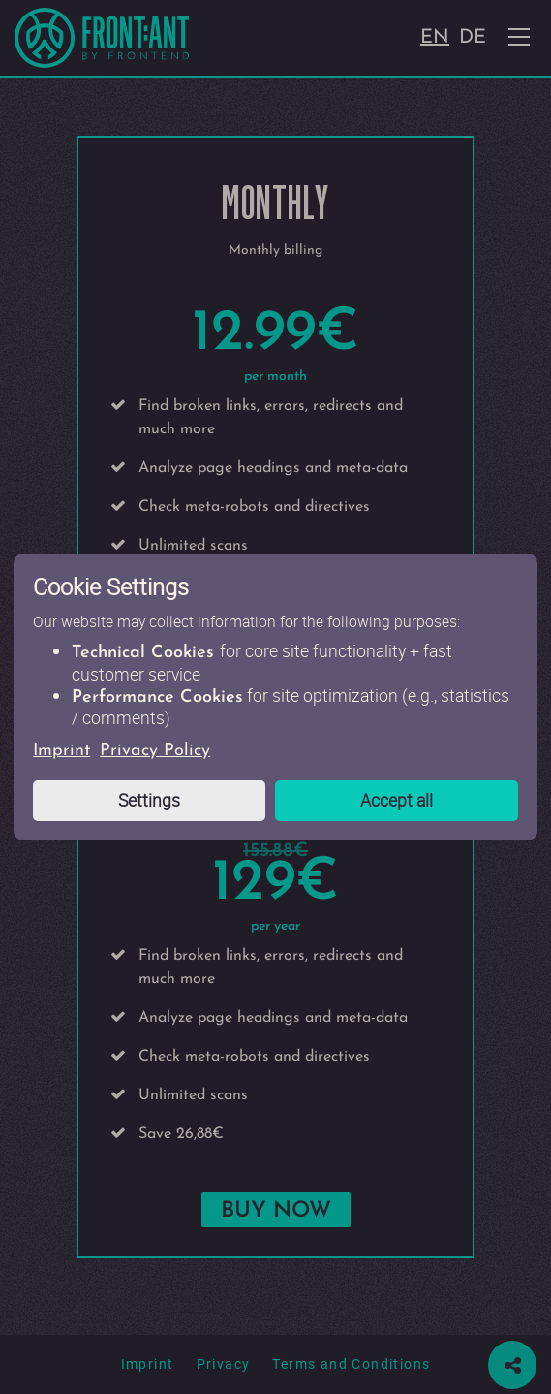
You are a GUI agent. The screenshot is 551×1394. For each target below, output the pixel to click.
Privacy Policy (155, 751)
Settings (149, 799)
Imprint (61, 751)
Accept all (396, 799)
